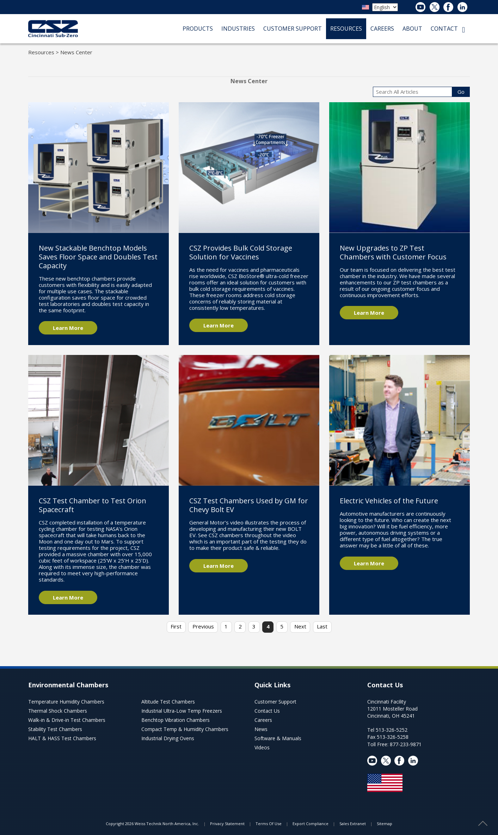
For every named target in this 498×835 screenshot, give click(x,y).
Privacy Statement (227, 823)
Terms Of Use (269, 823)
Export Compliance (310, 823)
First (176, 626)
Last (322, 626)
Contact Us (267, 710)
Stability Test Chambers (55, 729)
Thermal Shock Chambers (57, 710)
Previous (203, 626)
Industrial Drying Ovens (167, 738)
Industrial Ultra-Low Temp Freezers (181, 710)
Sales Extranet (352, 823)
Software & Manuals (277, 738)
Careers (263, 720)
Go (461, 91)
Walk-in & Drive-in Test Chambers (66, 720)
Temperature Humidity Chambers (66, 701)
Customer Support (275, 701)
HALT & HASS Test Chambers (62, 738)
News (261, 729)
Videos (262, 747)
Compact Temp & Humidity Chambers (184, 729)
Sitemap (384, 823)
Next (300, 626)
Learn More (68, 327)
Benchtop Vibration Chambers (175, 720)
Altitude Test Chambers (168, 701)
